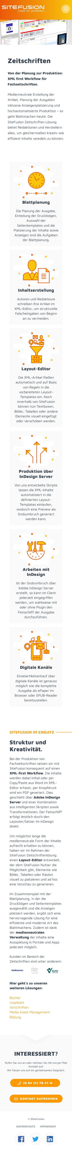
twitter (35, 1139)
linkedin (50, 1139)
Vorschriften (19, 1007)
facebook (21, 1139)
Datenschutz (25, 1126)
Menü (65, 9)
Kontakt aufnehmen (39, 1098)
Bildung (15, 1017)
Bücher (15, 998)
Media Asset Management (30, 1012)
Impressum (48, 1126)
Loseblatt (17, 1003)
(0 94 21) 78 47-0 (37, 1083)
